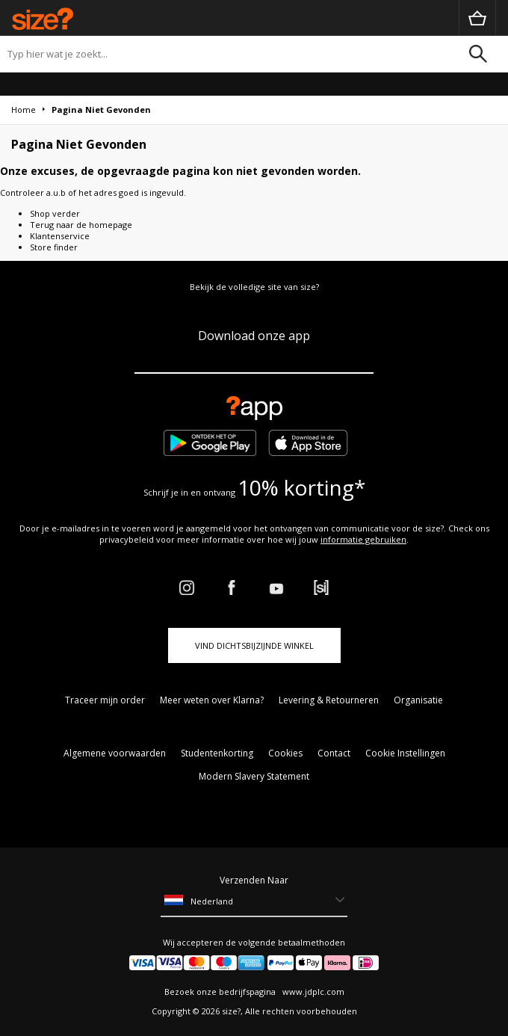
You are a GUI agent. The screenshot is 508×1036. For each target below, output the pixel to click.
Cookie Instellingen (405, 753)
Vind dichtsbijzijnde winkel (254, 645)
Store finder (54, 247)
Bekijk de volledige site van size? (254, 286)
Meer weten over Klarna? (212, 700)
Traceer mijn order (105, 700)
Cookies (285, 753)
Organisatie (418, 700)
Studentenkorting (217, 753)
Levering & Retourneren (329, 700)
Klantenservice (60, 235)
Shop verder (55, 213)
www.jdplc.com (312, 991)
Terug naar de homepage (81, 224)
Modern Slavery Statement (254, 776)
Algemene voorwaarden (115, 753)
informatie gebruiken (363, 539)
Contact (334, 753)
